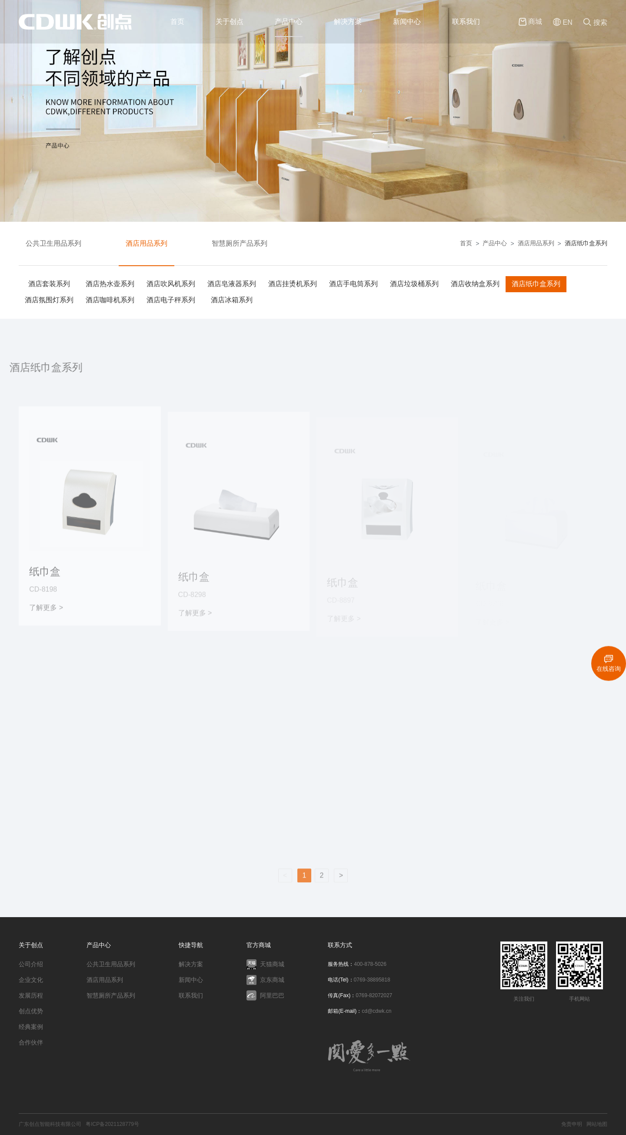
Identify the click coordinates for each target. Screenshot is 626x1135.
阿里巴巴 (265, 995)
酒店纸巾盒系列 (586, 243)
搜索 (595, 22)
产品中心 (289, 21)
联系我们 (466, 21)
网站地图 (596, 1124)
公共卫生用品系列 (53, 243)
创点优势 (31, 1011)
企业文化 (31, 979)
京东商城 (265, 980)
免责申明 (571, 1124)
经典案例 (31, 1026)
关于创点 (229, 21)
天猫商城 (265, 964)
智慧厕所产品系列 (239, 243)
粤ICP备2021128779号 (112, 1124)
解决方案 (348, 21)
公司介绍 (31, 964)
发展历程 (31, 995)
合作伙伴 (31, 1042)
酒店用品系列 (146, 243)
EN (563, 22)
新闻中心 (407, 21)
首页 (177, 21)
